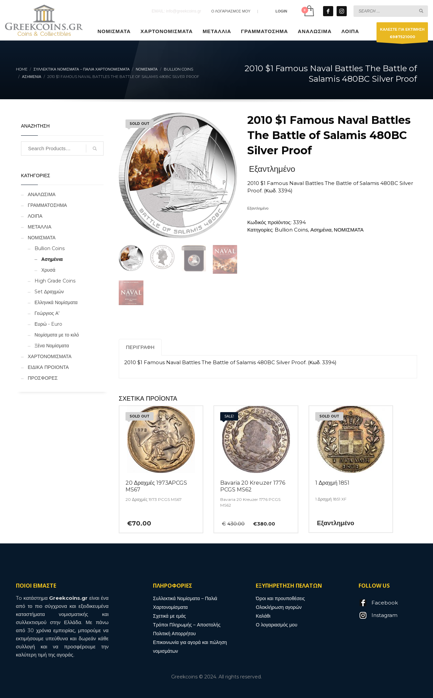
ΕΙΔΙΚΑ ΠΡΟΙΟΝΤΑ (48, 367)
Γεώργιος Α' (47, 313)
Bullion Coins (291, 229)
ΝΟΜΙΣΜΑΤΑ (349, 229)
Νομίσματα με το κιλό (57, 335)
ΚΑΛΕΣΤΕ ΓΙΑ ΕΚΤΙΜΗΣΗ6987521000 (402, 34)
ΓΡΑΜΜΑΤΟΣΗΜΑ (47, 205)
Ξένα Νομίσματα (52, 346)
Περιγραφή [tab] (140, 347)
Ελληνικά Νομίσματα (56, 302)
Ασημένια (320, 229)
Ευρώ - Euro (48, 324)
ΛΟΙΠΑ (35, 216)
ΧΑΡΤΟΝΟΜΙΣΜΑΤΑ (49, 356)
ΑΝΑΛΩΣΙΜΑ (41, 194)
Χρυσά (48, 270)
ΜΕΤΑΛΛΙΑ (39, 227)
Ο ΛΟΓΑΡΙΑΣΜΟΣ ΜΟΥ (230, 11)
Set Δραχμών (49, 292)
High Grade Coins (55, 281)
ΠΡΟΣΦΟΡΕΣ (43, 378)
